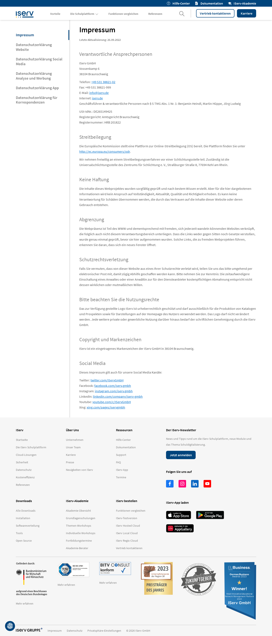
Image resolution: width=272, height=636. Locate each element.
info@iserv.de (99, 93)
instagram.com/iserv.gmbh (114, 391)
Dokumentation (209, 3)
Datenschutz (74, 630)
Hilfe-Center (178, 3)
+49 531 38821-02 (103, 82)
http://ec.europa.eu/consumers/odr (104, 151)
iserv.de (97, 98)
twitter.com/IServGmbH (107, 380)
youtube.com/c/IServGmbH (111, 402)
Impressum (55, 630)
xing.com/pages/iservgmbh (106, 407)
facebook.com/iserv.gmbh (112, 386)
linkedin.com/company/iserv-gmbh (118, 396)
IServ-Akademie (242, 3)
